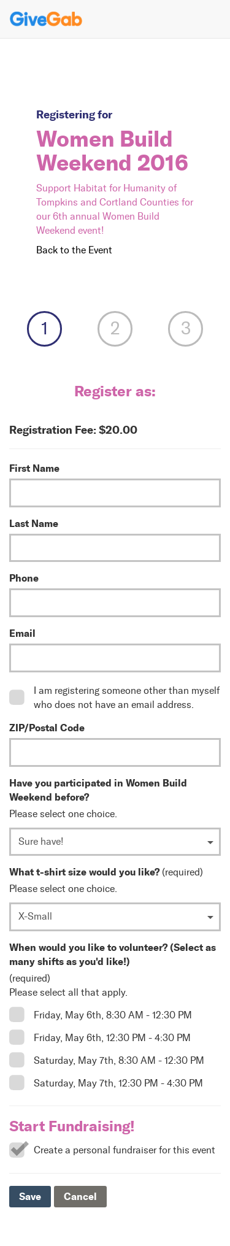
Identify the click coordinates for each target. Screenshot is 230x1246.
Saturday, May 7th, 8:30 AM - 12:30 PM (119, 1060)
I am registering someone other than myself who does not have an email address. (127, 697)
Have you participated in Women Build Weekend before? (98, 790)
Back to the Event (74, 250)
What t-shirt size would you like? (84, 872)
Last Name (33, 523)
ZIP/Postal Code (47, 727)
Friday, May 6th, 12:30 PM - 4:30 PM (112, 1038)
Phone (24, 578)
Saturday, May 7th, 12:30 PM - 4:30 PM (118, 1083)
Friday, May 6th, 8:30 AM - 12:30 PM (113, 1015)
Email (22, 633)
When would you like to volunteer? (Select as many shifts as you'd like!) (112, 954)
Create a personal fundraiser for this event (124, 1150)
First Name (34, 468)
